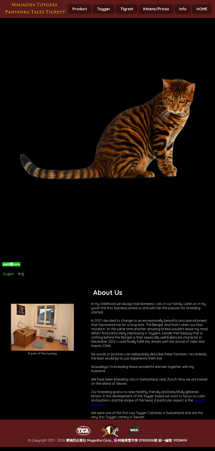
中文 (21, 274)
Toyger (103, 9)
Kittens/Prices (156, 9)
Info (182, 9)
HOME (202, 9)
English (8, 274)
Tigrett (126, 9)
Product (79, 9)
